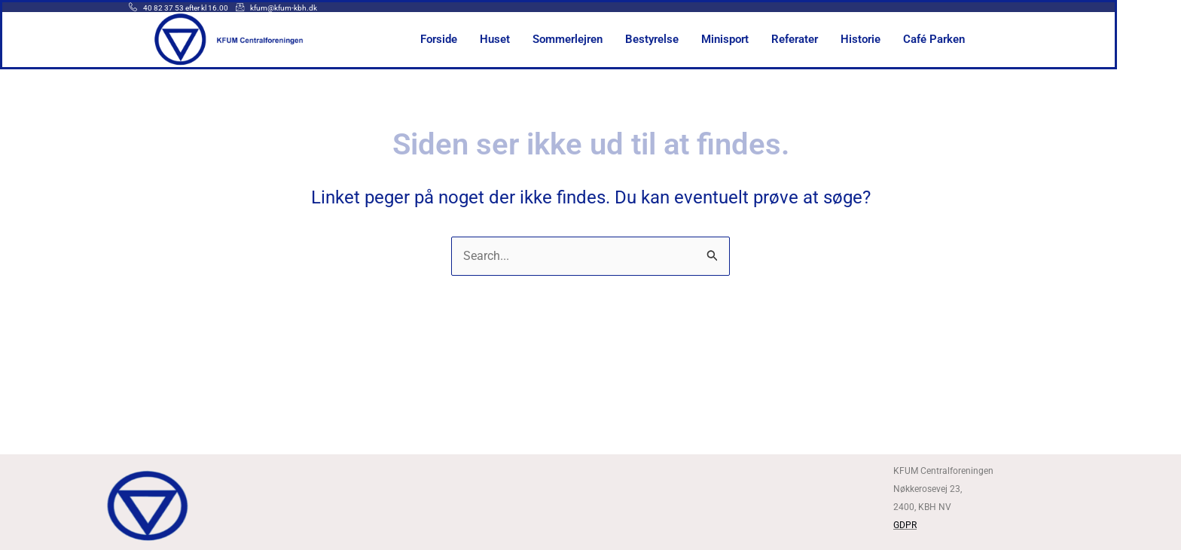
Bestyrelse (684, 39)
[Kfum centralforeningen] (590, 503)
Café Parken (966, 39)
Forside (471, 39)
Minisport (757, 39)
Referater (827, 39)
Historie (893, 39)
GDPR (905, 525)
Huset (527, 39)
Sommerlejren (600, 39)
